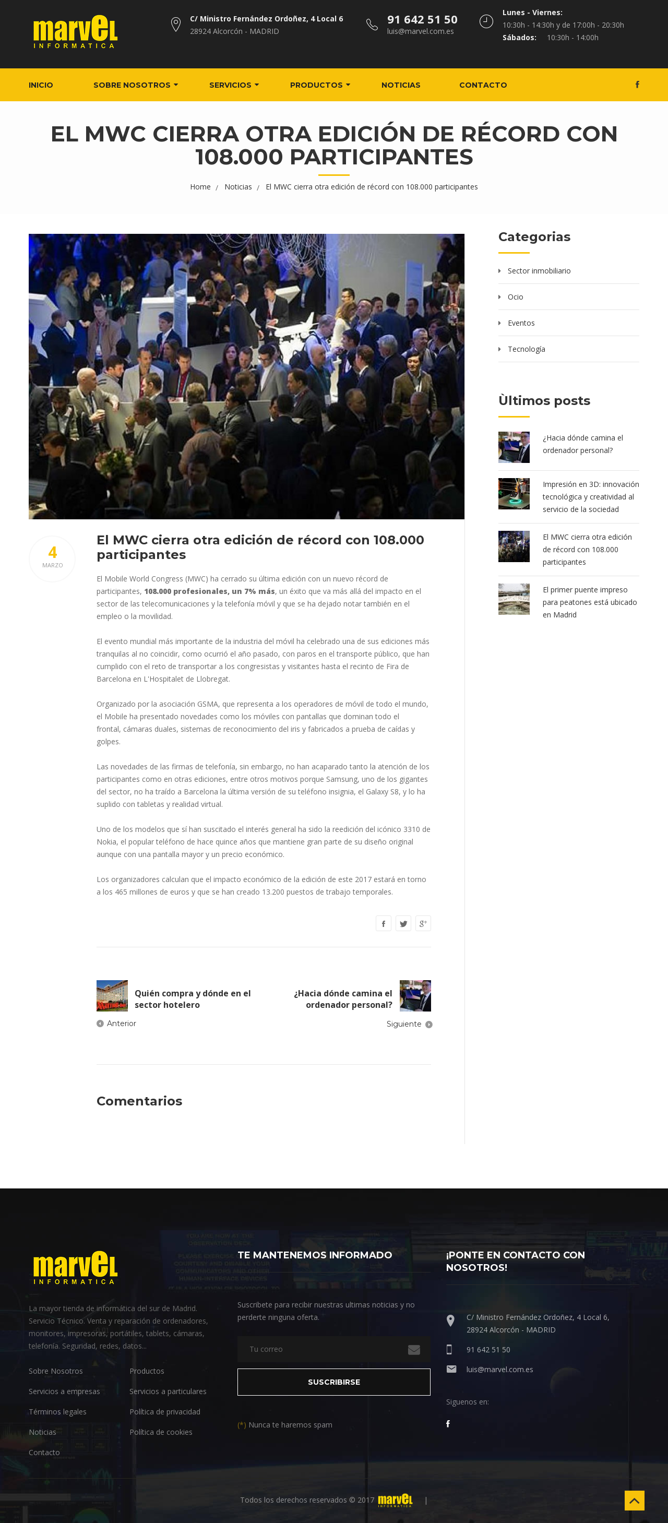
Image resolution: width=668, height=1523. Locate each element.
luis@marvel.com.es (500, 1369)
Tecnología (526, 348)
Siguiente (404, 1023)
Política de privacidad (164, 1411)
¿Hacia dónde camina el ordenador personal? (343, 998)
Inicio (49, 84)
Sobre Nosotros (56, 1370)
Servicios (238, 84)
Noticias (408, 84)
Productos (324, 84)
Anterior (121, 1023)
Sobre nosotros (139, 84)
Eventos (521, 322)
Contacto (491, 84)
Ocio (515, 296)
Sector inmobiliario (539, 270)
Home (200, 186)
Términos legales (58, 1411)
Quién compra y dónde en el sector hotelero (193, 998)
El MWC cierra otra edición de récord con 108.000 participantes (372, 186)
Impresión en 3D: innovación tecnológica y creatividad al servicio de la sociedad (591, 496)
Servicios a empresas (64, 1391)
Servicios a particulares (168, 1391)
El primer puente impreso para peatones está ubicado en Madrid (590, 601)
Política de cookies (161, 1431)
